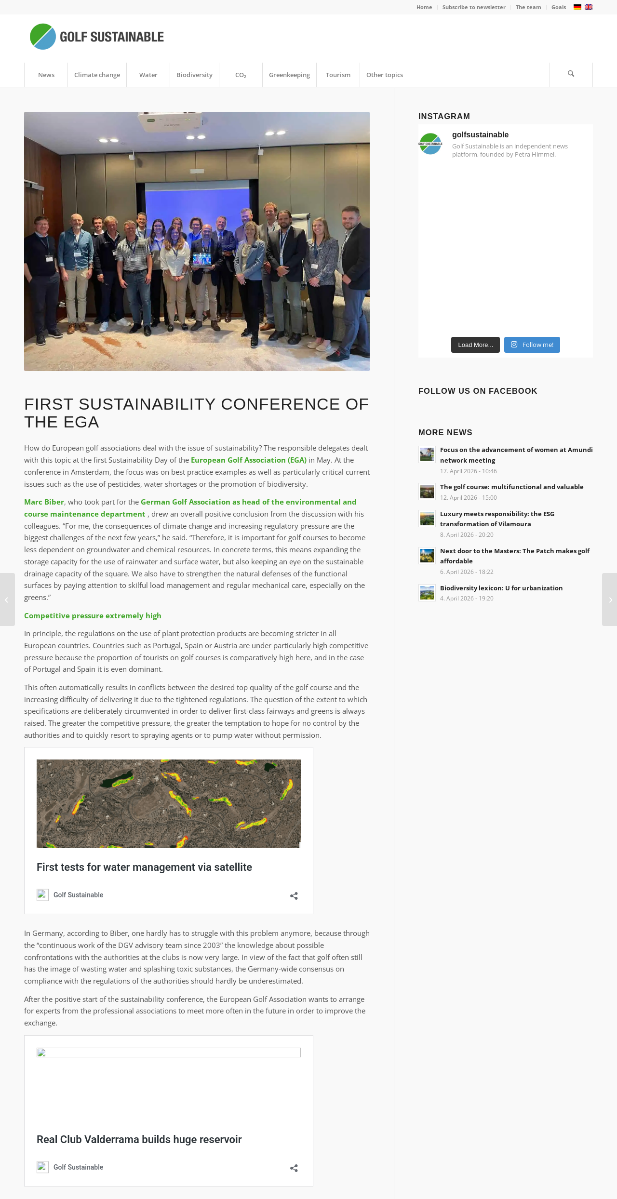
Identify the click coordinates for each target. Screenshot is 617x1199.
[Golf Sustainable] (96, 38)
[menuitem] (425, 7)
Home (424, 7)
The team (528, 7)
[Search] (571, 75)
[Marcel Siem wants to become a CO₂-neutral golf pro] (7, 599)
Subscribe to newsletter (474, 7)
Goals (558, 7)
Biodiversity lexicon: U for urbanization (501, 588)
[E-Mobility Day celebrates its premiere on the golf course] (609, 599)
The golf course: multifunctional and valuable (512, 486)
